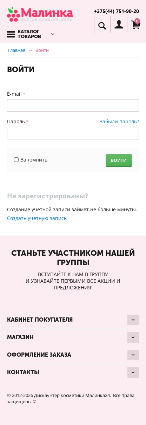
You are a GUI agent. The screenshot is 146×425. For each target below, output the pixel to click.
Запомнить (30, 159)
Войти (119, 160)
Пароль (16, 121)
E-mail (14, 93)
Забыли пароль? (119, 121)
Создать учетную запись (37, 218)
